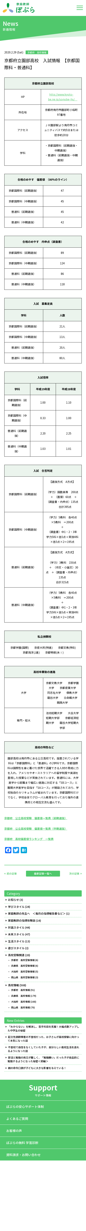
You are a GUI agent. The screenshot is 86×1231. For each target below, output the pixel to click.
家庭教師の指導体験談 (21, 920)
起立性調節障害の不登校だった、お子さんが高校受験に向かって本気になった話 (43, 1038)
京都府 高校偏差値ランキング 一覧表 (29, 839)
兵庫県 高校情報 (20, 995)
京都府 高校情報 (20, 990)
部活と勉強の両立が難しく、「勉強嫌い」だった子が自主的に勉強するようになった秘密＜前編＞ (43, 1059)
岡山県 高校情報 (20, 1007)
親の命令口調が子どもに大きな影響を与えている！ (37, 1068)
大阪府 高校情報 (20, 1001)
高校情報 (13, 985)
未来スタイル (16, 934)
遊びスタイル (16, 948)
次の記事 (74, 873)
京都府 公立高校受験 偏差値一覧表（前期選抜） (35, 818)
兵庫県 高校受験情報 (23, 965)
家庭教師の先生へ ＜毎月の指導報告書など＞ (36, 913)
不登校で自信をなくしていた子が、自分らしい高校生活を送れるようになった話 (43, 1049)
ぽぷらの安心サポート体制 (25, 1106)
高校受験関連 (16, 955)
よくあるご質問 (17, 1118)
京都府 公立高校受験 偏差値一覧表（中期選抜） (35, 829)
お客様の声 (14, 1130)
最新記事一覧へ (43, 873)
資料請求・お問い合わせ (23, 1154)
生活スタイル (16, 941)
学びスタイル (16, 907)
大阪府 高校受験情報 (23, 971)
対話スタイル (16, 927)
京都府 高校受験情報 (23, 960)
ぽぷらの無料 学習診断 (22, 1142)
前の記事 (12, 873)
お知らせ (13, 900)
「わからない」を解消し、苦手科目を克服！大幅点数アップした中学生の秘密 (43, 1028)
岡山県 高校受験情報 (23, 977)
